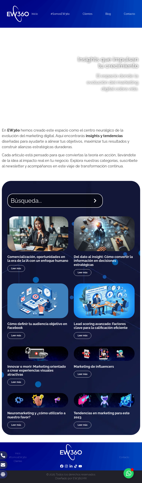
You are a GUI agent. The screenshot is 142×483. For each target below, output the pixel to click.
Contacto (129, 13)
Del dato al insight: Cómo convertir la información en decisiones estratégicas (103, 261)
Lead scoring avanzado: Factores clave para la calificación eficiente (101, 326)
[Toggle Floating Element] (129, 473)
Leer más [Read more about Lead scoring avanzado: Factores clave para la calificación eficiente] (82, 335)
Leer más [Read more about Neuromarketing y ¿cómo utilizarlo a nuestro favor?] (16, 425)
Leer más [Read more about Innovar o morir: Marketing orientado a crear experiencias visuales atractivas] (16, 382)
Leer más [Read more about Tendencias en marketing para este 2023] (82, 425)
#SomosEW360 (60, 13)
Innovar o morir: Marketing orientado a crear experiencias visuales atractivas (36, 370)
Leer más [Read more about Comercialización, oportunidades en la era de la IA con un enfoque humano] (16, 268)
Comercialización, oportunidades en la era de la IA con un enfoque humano (37, 259)
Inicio (35, 13)
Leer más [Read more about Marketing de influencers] (82, 374)
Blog (108, 13)
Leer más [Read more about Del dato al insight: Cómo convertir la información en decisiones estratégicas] (82, 272)
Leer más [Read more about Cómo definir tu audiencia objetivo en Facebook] (16, 335)
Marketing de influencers (94, 366)
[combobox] (48, 200)
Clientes (87, 13)
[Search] (95, 200)
